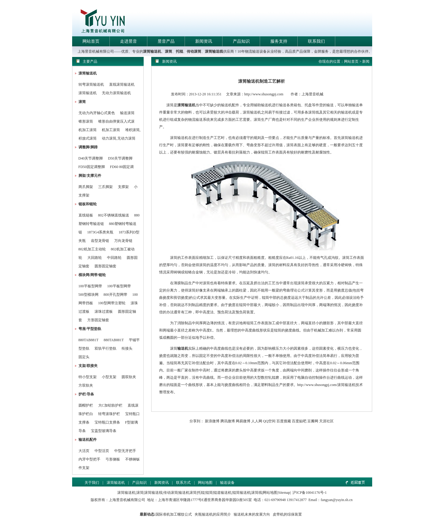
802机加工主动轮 (92, 249)
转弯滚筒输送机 (91, 84)
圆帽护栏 (85, 405)
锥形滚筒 (85, 121)
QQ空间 (269, 421)
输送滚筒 (127, 113)
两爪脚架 (85, 187)
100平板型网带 (90, 286)
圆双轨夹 (129, 377)
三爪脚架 (105, 187)
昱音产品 (166, 41)
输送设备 (227, 482)
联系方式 (183, 482)
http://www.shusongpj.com (263, 94)
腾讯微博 (227, 421)
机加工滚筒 (87, 130)
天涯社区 (326, 421)
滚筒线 (256, 492)
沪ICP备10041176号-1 (309, 492)
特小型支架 (87, 377)
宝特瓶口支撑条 (107, 422)
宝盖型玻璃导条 (103, 431)
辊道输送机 (222, 492)
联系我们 (316, 41)
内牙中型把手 (89, 459)
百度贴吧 (299, 421)
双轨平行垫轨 (105, 348)
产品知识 (241, 41)
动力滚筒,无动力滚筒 (118, 138)
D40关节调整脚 (90, 158)
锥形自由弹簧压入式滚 (116, 121)
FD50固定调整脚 (91, 167)
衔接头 (127, 348)
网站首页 (90, 41)
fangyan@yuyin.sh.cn (336, 500)
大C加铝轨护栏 (110, 405)
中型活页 (102, 451)
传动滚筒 (194, 51)
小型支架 (109, 377)
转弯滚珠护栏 (109, 414)
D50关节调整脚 (120, 158)
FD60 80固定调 (122, 167)
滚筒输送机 (152, 51)
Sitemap (284, 492)
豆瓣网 (312, 421)
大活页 (83, 451)
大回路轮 (94, 258)
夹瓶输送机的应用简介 (213, 514)
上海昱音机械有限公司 (127, 500)
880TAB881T (88, 340)
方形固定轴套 (98, 320)
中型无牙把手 (125, 451)
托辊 (179, 51)
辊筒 (209, 492)
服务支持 (278, 41)
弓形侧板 (112, 459)
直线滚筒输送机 (122, 84)
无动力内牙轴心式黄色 (96, 113)
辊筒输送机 (241, 492)
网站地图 (205, 482)
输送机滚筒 (188, 492)
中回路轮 (114, 258)
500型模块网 (88, 294)
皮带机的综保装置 (287, 514)
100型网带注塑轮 (111, 303)
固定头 (83, 357)
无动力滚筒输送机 (116, 93)
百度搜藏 (283, 421)
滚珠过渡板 (104, 311)
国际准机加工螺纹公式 (173, 514)
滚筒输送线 (214, 51)
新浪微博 (212, 421)
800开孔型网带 (115, 294)
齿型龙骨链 (100, 241)
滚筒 (168, 51)
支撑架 (123, 187)
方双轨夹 (85, 385)
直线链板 (85, 215)
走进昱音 (128, 41)
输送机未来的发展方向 (252, 514)
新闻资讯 (203, 41)
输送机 (182, 348)
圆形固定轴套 (105, 266)
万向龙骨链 (123, 241)
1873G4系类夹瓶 (100, 232)
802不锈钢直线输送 (113, 215)
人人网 (256, 421)
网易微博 (243, 421)
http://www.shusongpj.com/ (317, 385)
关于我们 (92, 482)
